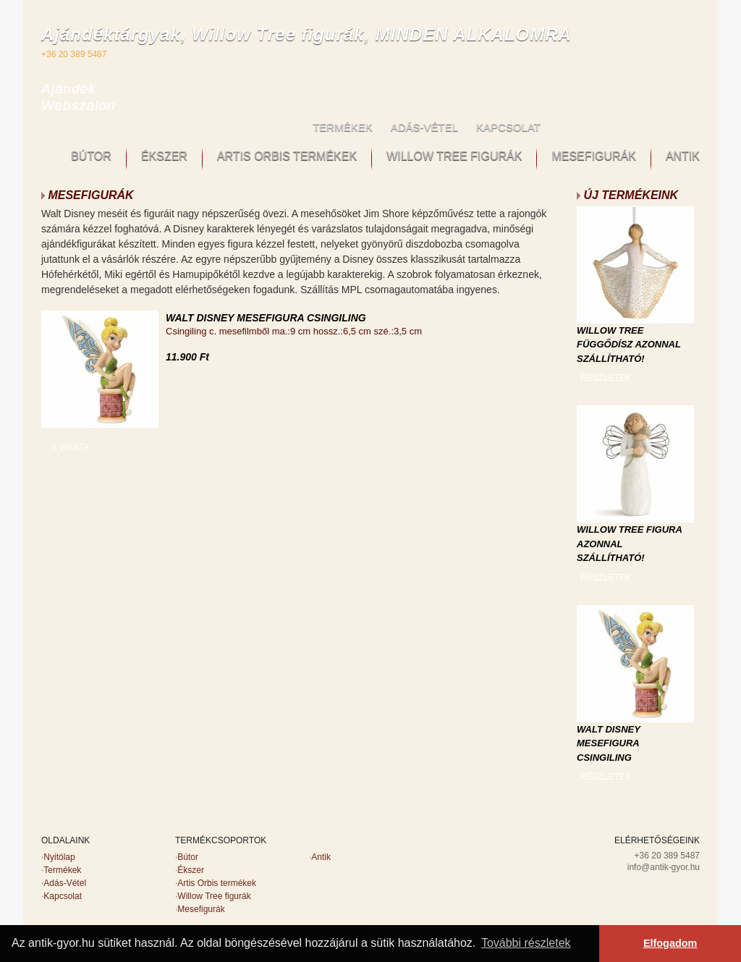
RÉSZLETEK (605, 378)
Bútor (187, 857)
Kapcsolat (62, 896)
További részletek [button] (526, 943)
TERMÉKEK (343, 127)
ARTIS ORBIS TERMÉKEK (287, 156)
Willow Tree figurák (213, 896)
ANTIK (683, 156)
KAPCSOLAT (508, 127)
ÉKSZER (164, 156)
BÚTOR (91, 156)
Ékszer (190, 870)
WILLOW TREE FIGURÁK (454, 156)
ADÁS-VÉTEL (424, 127)
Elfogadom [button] (670, 943)
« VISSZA (70, 447)
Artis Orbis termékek (216, 883)
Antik (321, 857)
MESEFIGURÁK (593, 156)
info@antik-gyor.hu (663, 867)
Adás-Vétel (64, 883)
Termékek (62, 870)
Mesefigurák (200, 909)
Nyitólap (59, 857)
